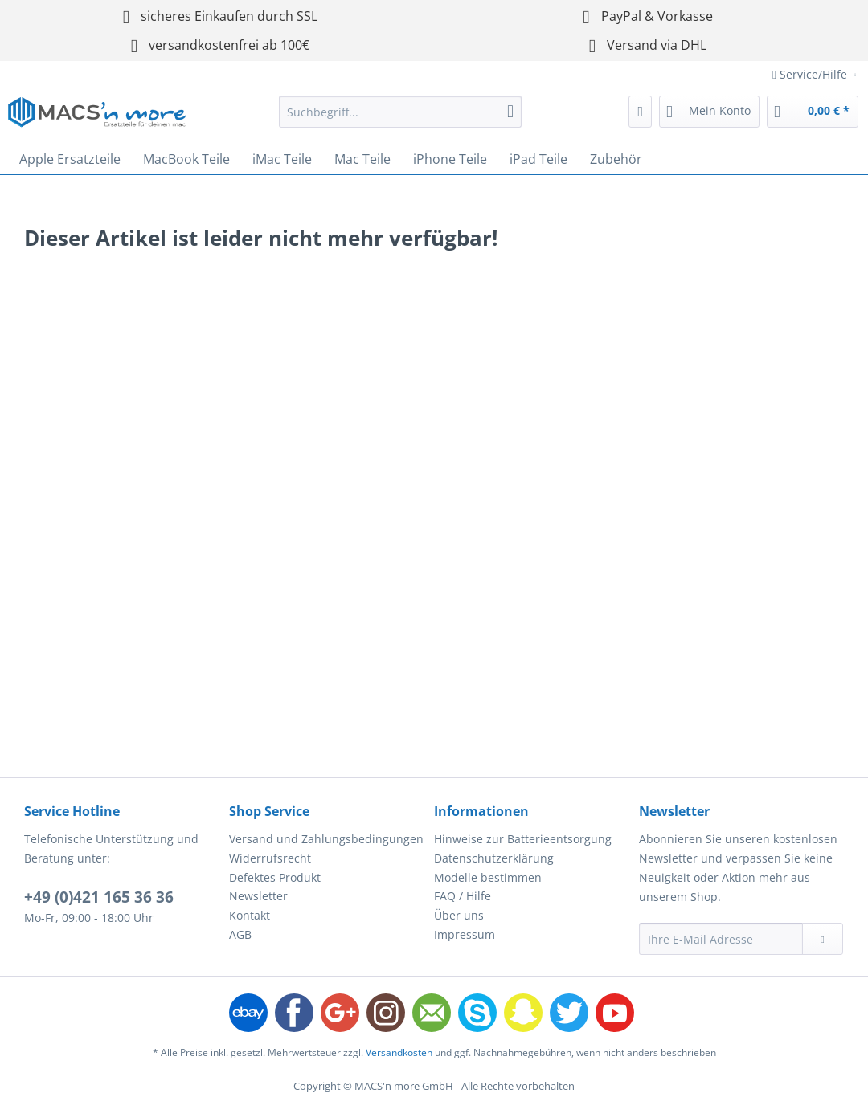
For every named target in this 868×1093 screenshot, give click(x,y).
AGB (240, 934)
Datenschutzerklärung (494, 858)
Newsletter (258, 895)
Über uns (459, 915)
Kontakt (249, 915)
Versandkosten (399, 1052)
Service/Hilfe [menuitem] (811, 74)
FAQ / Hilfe (462, 895)
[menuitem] (400, 119)
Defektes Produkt (275, 877)
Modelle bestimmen (488, 877)
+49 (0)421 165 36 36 (99, 897)
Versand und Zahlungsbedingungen (326, 838)
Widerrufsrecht (270, 858)
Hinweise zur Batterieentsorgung (523, 838)
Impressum (464, 934)
